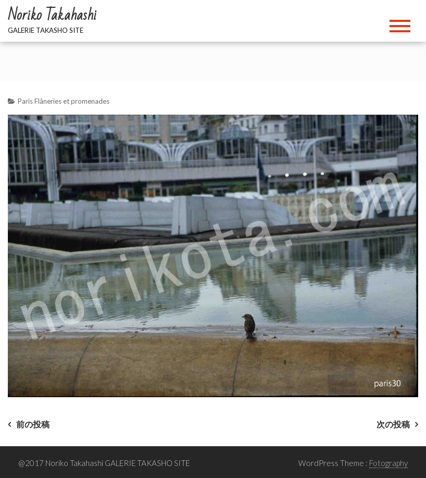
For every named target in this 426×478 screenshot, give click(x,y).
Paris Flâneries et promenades (63, 101)
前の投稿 (33, 424)
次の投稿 (393, 424)
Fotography (388, 463)
